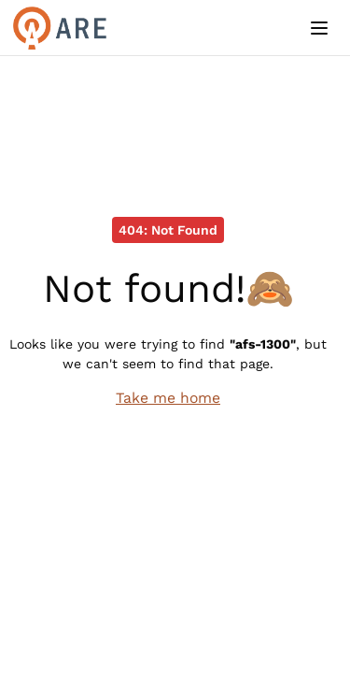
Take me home (168, 398)
